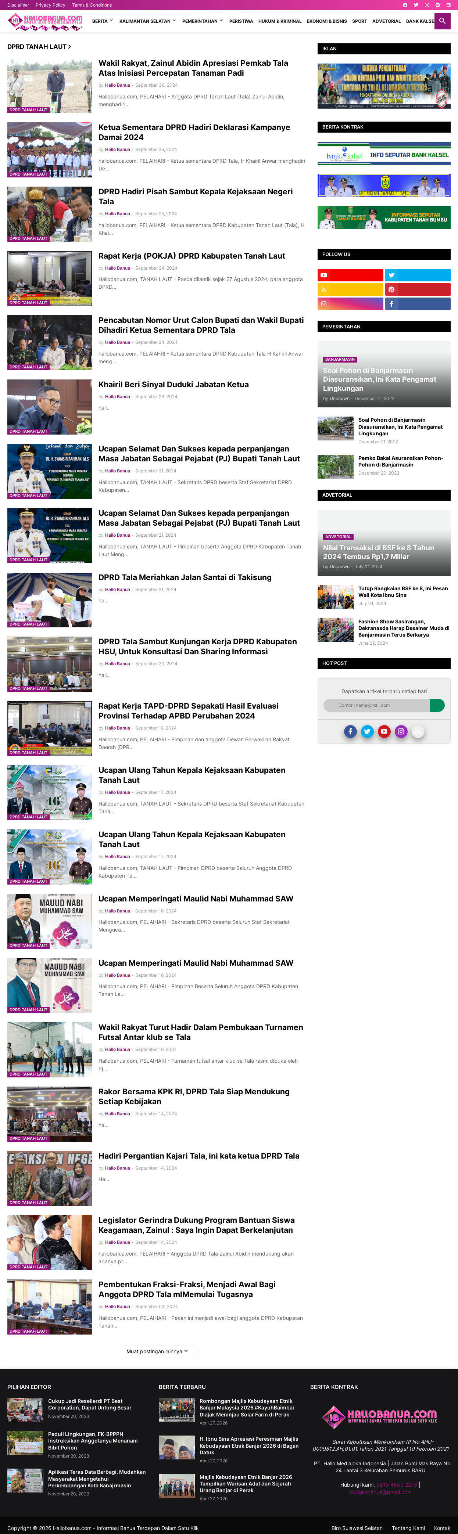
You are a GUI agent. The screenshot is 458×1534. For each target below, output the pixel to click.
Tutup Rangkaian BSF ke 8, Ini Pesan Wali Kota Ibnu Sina (403, 591)
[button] (442, 21)
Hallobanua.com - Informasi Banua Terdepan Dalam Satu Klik (126, 1528)
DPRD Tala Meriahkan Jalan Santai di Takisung (185, 577)
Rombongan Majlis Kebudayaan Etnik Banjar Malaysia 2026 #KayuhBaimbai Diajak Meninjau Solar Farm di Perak (247, 1407)
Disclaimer (18, 5)
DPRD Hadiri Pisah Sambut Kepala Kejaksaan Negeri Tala (196, 196)
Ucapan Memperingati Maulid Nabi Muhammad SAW (196, 898)
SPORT (359, 21)
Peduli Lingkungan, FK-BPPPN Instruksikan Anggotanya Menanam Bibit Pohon (93, 1440)
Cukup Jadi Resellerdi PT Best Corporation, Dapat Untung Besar (90, 1404)
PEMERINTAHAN (200, 21)
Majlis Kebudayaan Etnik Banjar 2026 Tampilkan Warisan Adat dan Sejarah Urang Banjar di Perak (246, 1483)
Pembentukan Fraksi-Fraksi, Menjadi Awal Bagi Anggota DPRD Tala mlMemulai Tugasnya (187, 1289)
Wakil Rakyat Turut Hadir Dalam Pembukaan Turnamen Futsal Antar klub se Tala (201, 1032)
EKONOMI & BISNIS (327, 21)
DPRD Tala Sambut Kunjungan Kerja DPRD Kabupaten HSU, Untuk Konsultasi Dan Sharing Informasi (198, 646)
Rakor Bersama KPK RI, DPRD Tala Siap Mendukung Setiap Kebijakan (194, 1096)
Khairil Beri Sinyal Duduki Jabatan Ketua (174, 384)
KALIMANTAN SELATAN (145, 21)
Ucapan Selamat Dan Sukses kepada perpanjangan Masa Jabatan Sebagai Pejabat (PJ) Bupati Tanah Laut (199, 453)
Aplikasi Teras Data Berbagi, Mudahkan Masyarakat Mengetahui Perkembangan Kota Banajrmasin (97, 1478)
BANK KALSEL (421, 21)
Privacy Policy (50, 5)
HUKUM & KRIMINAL (280, 21)
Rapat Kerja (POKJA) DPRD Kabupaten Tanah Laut (192, 255)
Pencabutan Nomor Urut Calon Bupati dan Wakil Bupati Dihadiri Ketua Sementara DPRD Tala (201, 325)
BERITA (100, 21)
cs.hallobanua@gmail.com (380, 1492)
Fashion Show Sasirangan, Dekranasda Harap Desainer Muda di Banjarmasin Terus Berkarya (404, 628)
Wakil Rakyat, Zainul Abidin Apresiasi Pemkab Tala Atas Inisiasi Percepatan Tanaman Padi (193, 68)
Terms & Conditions (92, 5)
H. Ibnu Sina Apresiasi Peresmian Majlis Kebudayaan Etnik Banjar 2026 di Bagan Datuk (249, 1445)
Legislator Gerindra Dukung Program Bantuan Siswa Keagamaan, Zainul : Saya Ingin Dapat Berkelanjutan (197, 1225)
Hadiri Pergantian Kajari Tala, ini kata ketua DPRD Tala (199, 1155)
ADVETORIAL (386, 21)
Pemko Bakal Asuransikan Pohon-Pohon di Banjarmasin (401, 461)
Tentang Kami (408, 1528)
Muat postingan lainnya (154, 1351)
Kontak (442, 1528)
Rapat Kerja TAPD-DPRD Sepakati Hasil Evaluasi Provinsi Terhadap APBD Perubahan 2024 (189, 710)
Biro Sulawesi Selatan (357, 1528)
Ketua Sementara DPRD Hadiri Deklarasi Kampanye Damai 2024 (194, 132)
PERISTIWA (241, 21)
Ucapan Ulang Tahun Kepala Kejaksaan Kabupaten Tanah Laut (192, 775)
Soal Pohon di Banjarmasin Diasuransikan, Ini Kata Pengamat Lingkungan (400, 426)
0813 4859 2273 (396, 1484)
